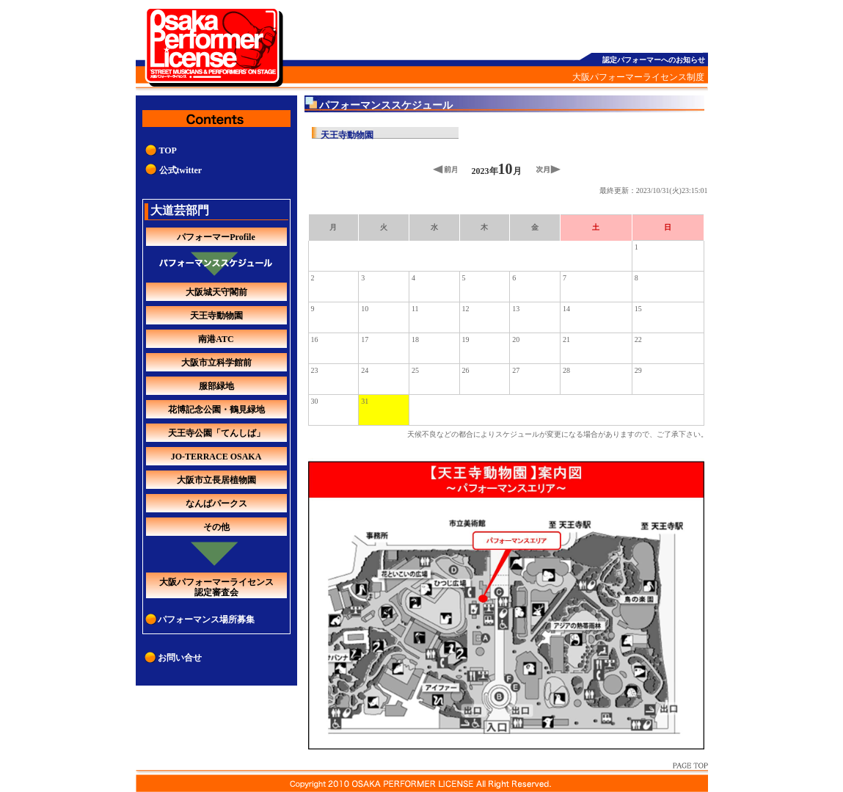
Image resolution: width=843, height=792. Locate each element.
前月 (445, 169)
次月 (548, 169)
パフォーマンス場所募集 (206, 619)
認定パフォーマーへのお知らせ (653, 60)
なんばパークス (216, 503)
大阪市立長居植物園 (216, 480)
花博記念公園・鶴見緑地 (216, 409)
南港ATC (215, 339)
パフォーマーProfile (216, 237)
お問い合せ (180, 658)
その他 (216, 527)
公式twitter (180, 170)
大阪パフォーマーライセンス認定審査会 (216, 587)
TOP (168, 150)
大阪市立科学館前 (216, 362)
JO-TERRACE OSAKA (216, 456)
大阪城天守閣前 (216, 292)
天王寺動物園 (216, 315)
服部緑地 (216, 386)
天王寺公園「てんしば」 (216, 433)
